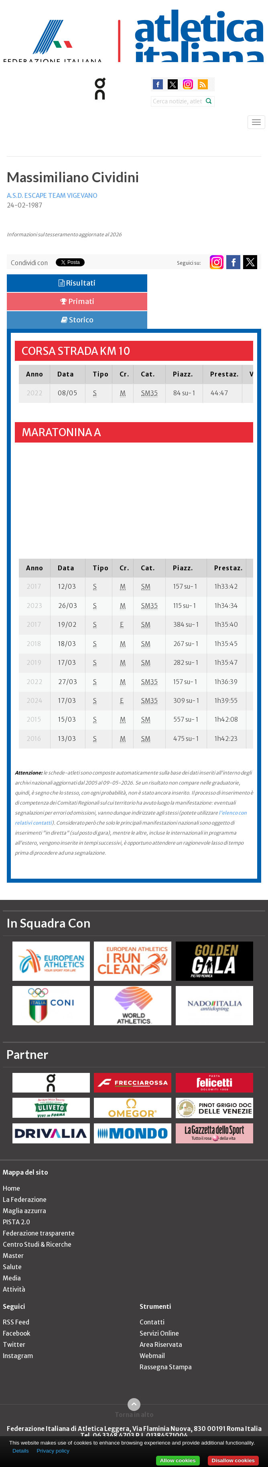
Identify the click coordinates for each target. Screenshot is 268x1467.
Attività (14, 1289)
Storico (77, 319)
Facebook (16, 1333)
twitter (173, 84)
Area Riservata (161, 1344)
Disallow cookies (233, 1460)
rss (203, 84)
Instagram (18, 1356)
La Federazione (25, 1199)
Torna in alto (134, 1414)
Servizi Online (159, 1333)
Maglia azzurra (24, 1211)
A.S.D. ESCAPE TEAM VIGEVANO (52, 195)
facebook (158, 84)
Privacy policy (53, 1451)
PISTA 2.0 (16, 1222)
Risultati (77, 283)
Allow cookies (178, 1460)
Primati (77, 301)
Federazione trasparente (39, 1233)
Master (13, 1256)
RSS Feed (16, 1322)
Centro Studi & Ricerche (37, 1244)
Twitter (14, 1344)
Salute (12, 1267)
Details (20, 1451)
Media (12, 1278)
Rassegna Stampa (166, 1367)
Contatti (152, 1322)
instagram (188, 84)
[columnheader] (34, 374)
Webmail (152, 1356)
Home (11, 1188)
